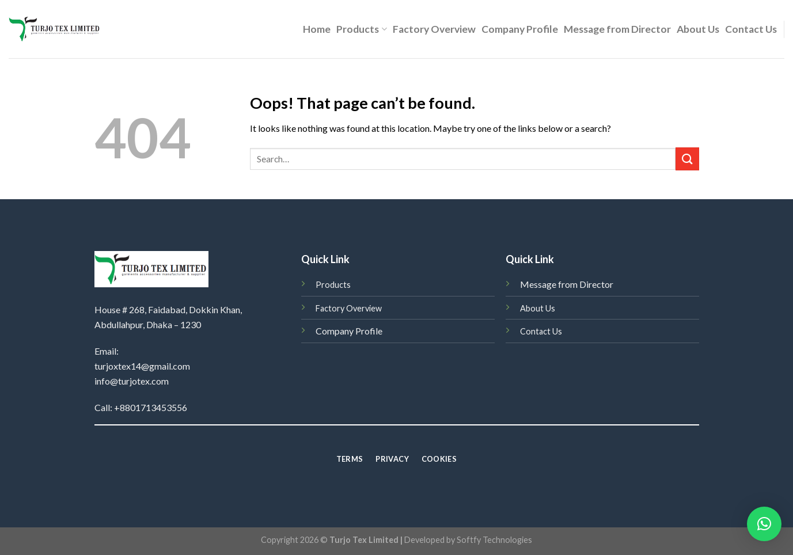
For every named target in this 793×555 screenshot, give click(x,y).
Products (361, 29)
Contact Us (751, 29)
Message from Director (617, 29)
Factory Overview (434, 29)
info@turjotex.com (131, 380)
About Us (698, 29)
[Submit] (687, 158)
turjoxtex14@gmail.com (142, 365)
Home (317, 29)
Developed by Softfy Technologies (468, 540)
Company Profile (519, 29)
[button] (764, 524)
